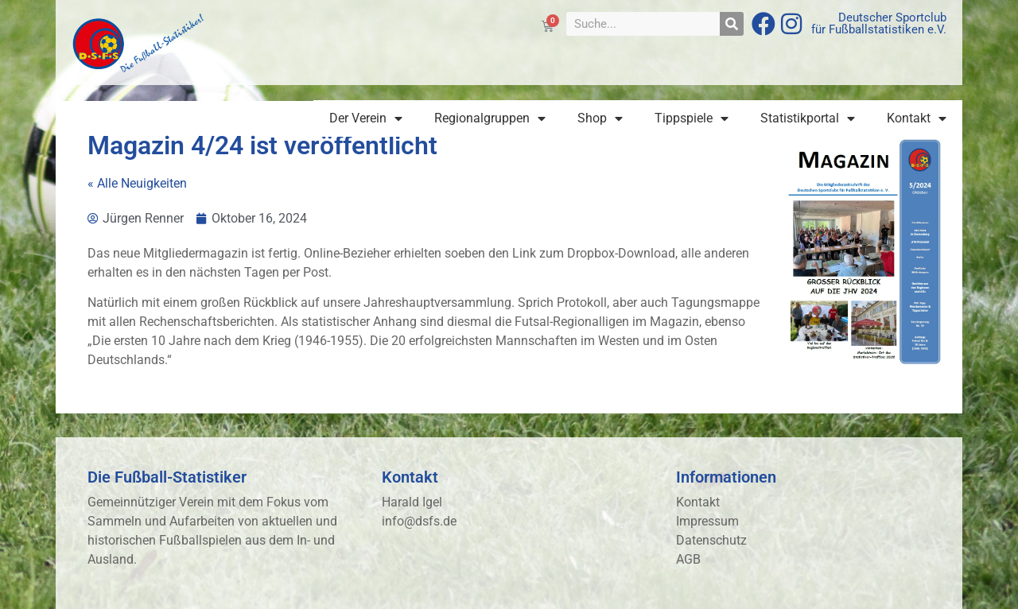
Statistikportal (807, 118)
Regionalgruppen (490, 118)
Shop (600, 118)
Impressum (707, 521)
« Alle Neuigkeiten (137, 183)
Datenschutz (711, 540)
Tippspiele (692, 118)
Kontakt (916, 118)
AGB (688, 559)
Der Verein (365, 118)
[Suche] (732, 24)
